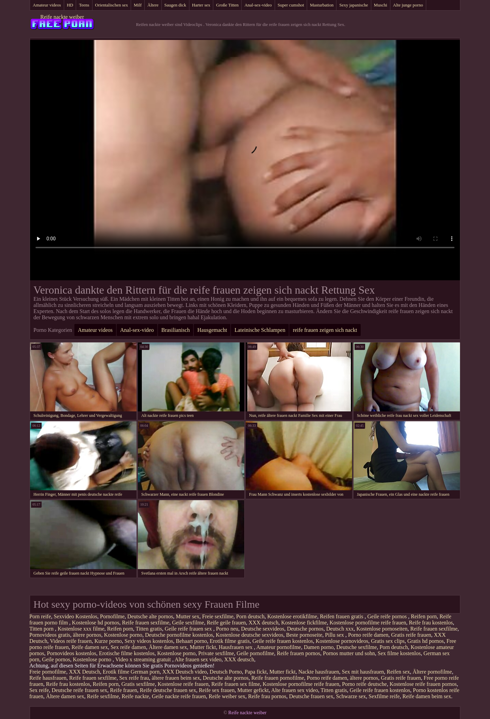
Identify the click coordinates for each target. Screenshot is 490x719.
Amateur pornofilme (278, 647)
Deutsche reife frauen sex (79, 690)
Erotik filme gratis (229, 641)
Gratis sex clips (388, 641)
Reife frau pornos (267, 696)
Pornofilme (112, 616)
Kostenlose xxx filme (81, 629)
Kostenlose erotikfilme (292, 616)
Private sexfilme (216, 653)
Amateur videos (47, 5)
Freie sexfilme (217, 616)
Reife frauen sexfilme (146, 622)
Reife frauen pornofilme (277, 678)
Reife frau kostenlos (431, 622)
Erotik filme (116, 672)
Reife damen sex (90, 647)
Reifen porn (424, 616)
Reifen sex (398, 672)
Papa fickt (255, 672)
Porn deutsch (250, 616)
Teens (84, 5)
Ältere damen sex (168, 647)
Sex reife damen (128, 647)
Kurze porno (108, 641)
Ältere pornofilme (432, 672)
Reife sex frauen (217, 690)
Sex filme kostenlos (399, 653)
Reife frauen (123, 690)
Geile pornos (56, 659)
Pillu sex (335, 635)
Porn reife (40, 616)
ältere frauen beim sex (176, 678)
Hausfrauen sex (236, 647)
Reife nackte (135, 696)
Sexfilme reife (384, 696)
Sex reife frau (134, 678)
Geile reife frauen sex (189, 629)
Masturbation (321, 5)
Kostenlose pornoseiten (381, 629)
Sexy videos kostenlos (149, 641)
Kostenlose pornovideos (342, 641)
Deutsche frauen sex (311, 696)
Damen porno (319, 647)
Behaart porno (191, 641)
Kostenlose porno (123, 635)
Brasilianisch (175, 330)
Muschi (380, 5)
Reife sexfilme (103, 696)
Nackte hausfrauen (318, 672)
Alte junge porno (408, 5)
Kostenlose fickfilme (304, 622)
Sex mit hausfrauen (363, 672)
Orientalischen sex (111, 5)
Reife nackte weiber (62, 17)
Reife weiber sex (227, 696)
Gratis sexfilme (138, 684)
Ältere (152, 5)
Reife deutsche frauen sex (168, 690)
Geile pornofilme (255, 653)
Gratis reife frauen (411, 635)
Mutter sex (187, 616)
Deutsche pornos (305, 629)
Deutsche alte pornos (150, 616)
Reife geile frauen (226, 622)
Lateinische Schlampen (259, 330)
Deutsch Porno (226, 672)
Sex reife (39, 690)
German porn (145, 672)
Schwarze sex (351, 696)
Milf (138, 5)
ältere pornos (87, 635)
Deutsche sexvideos (262, 629)
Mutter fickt (203, 647)
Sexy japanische (353, 5)
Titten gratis (149, 629)
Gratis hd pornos (425, 641)
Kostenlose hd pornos (95, 622)
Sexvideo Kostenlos (76, 616)
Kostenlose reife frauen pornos (423, 684)
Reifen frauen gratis (342, 616)
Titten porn (42, 629)
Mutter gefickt (253, 690)
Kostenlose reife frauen (183, 684)
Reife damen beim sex (426, 696)
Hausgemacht (212, 330)
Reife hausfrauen (48, 678)
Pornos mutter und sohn (349, 653)
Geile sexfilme (188, 622)
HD (70, 5)
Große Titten (227, 5)
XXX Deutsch (84, 672)
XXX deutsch (263, 622)
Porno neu (227, 629)
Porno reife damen (368, 635)
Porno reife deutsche (364, 684)
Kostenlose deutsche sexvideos (249, 635)
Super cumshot (291, 5)
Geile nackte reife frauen (179, 696)
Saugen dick (175, 5)
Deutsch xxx (340, 629)
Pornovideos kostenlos (71, 653)
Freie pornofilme (47, 672)
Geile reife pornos (387, 616)
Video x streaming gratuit (143, 659)
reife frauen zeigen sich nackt (325, 330)
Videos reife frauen (71, 641)
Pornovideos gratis (49, 635)
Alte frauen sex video (198, 659)
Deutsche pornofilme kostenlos (179, 635)
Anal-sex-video (258, 5)
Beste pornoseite (304, 635)
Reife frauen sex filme (235, 684)
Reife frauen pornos (298, 653)
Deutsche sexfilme (356, 647)
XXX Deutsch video (184, 672)
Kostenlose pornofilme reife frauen (368, 622)
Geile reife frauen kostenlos (283, 641)
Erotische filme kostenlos (127, 653)
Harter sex (201, 5)
